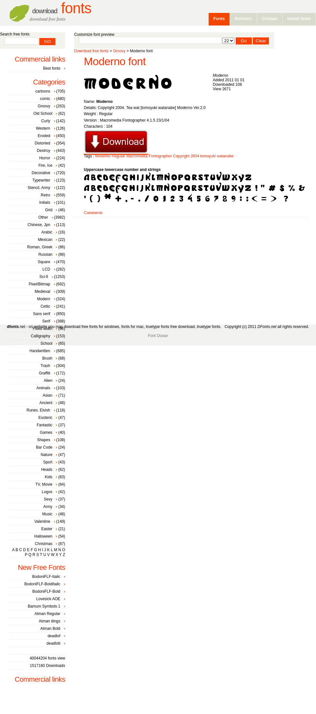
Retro (45, 195)
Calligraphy (40, 336)
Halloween (43, 536)
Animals (43, 388)
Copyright (181, 156)
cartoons (42, 91)
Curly (45, 121)
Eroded (44, 136)
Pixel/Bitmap (39, 284)
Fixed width (43, 328)
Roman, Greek (39, 247)
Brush (47, 358)
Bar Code (44, 447)
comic (45, 98)
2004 (195, 156)
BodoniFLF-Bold (46, 591)
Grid (49, 210)
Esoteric (45, 417)
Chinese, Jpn (39, 225)
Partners (243, 18)
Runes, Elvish (38, 410)
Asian (47, 395)
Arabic (46, 232)
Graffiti (44, 373)
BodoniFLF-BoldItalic (42, 584)
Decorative (41, 173)
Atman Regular (47, 613)
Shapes (43, 440)
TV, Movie (43, 484)
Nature (46, 454)
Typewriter (41, 180)
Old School (43, 113)
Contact (269, 18)
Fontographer (160, 156)
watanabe (225, 156)
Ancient (45, 403)
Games (46, 432)
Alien (48, 380)
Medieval (42, 291)
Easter (47, 529)
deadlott (53, 643)
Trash (45, 365)
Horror (44, 158)
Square (44, 262)
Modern (43, 299)
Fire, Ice (45, 165)
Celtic (45, 306)
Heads (47, 469)
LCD (46, 269)
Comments (93, 213)
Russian (45, 254)
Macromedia (136, 156)
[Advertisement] (158, 268)
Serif (46, 321)
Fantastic (45, 425)
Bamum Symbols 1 (44, 606)
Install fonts (299, 18)
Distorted (42, 143)
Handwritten (40, 351)
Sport (48, 462)
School (47, 343)
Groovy (119, 51)
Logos (47, 492)
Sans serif (41, 314)
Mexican (45, 239)
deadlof (54, 636)
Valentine (42, 521)
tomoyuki (208, 156)
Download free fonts (91, 51)
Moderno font (115, 61)
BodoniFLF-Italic (46, 576)
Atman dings (49, 621)
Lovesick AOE (48, 599)
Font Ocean (158, 335)
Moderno (102, 156)
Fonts (61, 8)
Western (43, 128)
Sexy (48, 499)
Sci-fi (43, 276)
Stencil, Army (39, 187)
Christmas (43, 543)
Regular (118, 156)
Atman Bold (50, 628)
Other (43, 217)
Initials (44, 202)
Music (47, 514)
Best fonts (51, 68)
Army (47, 506)
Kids (48, 477)
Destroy (43, 150)
